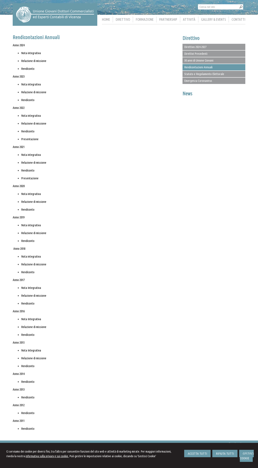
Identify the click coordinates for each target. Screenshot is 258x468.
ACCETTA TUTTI (197, 453)
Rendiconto (27, 68)
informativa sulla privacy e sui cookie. (47, 456)
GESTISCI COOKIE (247, 456)
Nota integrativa (31, 53)
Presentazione (29, 139)
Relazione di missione (33, 61)
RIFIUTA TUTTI (225, 453)
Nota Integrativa (31, 288)
